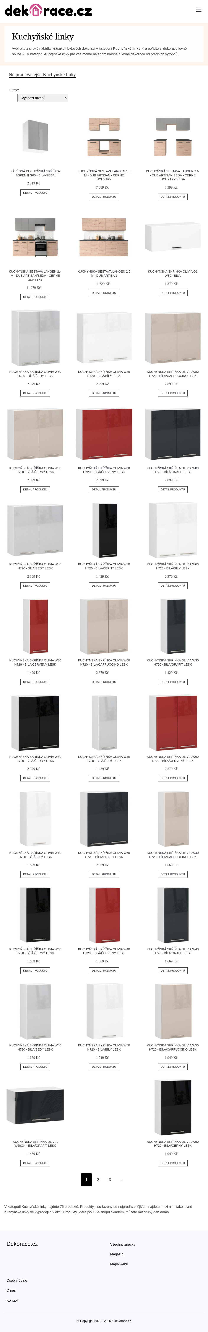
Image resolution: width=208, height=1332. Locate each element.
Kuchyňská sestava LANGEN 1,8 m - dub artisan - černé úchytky (104, 175)
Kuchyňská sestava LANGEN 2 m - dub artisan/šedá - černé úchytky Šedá (173, 175)
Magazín (116, 1254)
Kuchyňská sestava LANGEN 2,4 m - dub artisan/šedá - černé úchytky (35, 275)
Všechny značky (122, 1244)
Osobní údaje (16, 1280)
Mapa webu (119, 1264)
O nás (11, 1290)
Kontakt (12, 1300)
